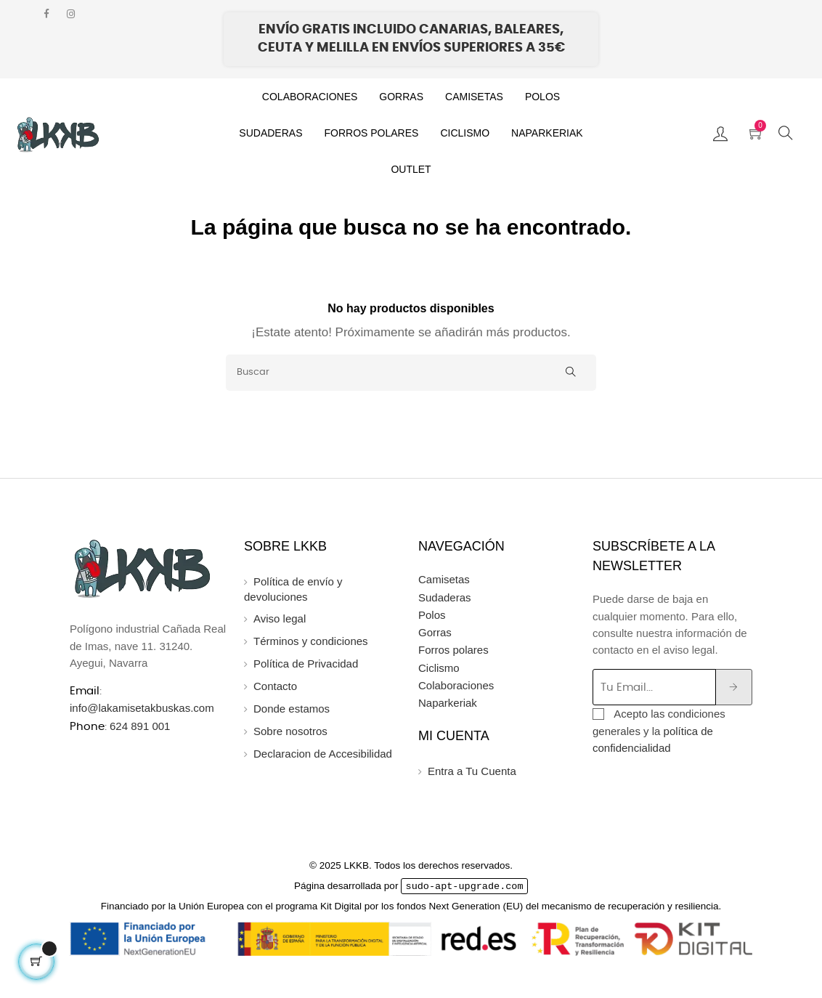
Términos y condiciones (310, 641)
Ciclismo (439, 668)
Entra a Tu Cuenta (472, 771)
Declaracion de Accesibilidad (322, 753)
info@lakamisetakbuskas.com (142, 708)
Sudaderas (444, 597)
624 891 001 (140, 726)
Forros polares (453, 650)
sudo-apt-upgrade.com (465, 886)
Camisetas (444, 579)
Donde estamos (291, 708)
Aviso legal (279, 618)
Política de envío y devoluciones (293, 589)
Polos (432, 615)
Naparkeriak (447, 703)
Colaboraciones (456, 685)
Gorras (435, 632)
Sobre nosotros (290, 731)
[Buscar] (411, 372)
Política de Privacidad (305, 663)
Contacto (275, 686)
